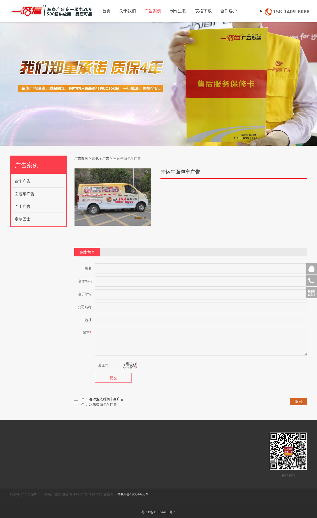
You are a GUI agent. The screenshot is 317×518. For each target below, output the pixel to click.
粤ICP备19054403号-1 (158, 512)
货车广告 (22, 181)
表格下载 (197, 11)
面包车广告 (24, 193)
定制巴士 (22, 219)
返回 (298, 401)
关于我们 (121, 11)
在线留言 (87, 252)
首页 (100, 11)
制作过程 (171, 11)
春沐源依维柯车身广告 (106, 399)
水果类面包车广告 (103, 404)
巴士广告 (22, 206)
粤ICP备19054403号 (133, 494)
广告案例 (146, 11)
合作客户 (222, 11)
